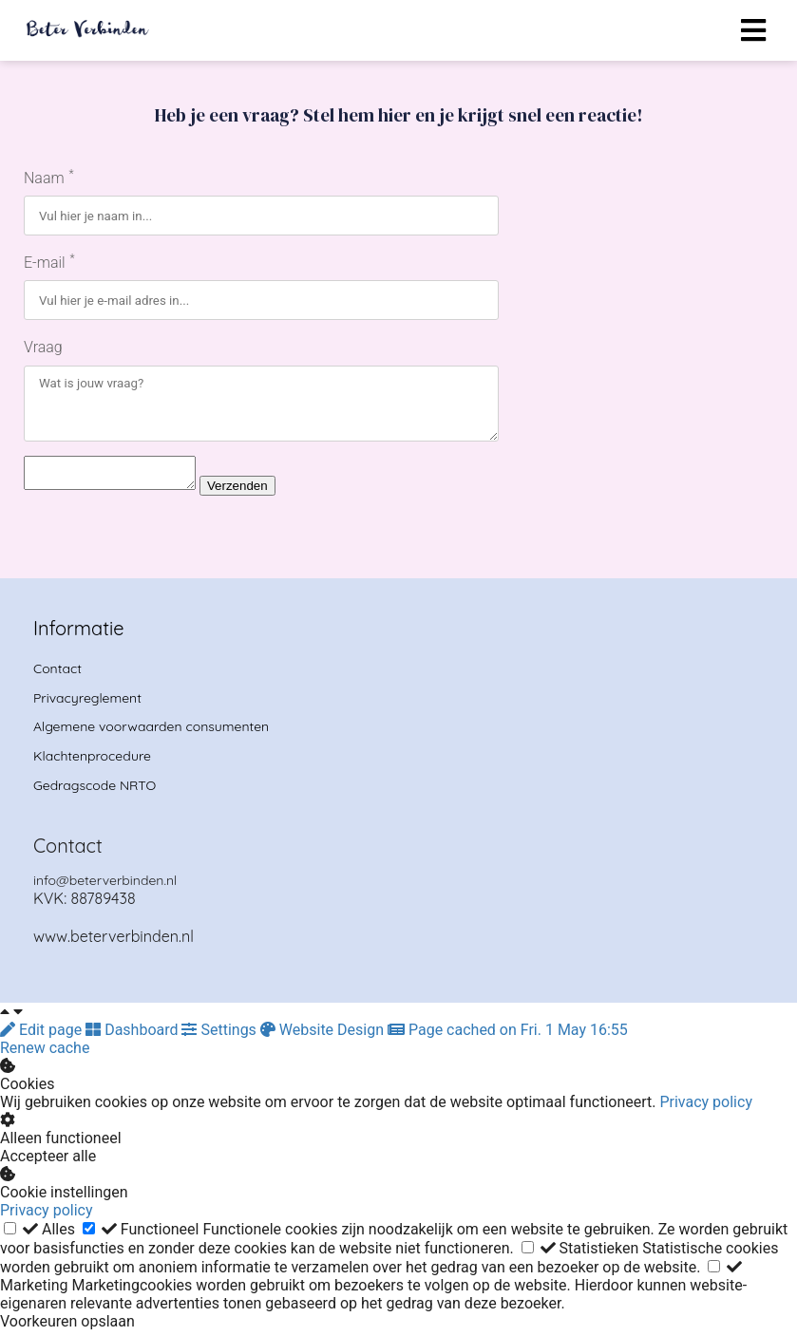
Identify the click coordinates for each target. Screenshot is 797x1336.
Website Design (324, 1035)
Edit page (42, 1035)
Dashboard (133, 1035)
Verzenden (256, 491)
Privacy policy (705, 1108)
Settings (220, 1035)
